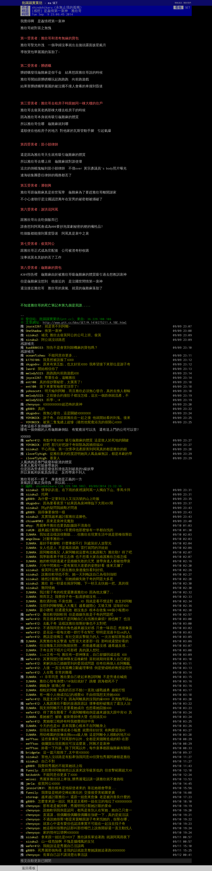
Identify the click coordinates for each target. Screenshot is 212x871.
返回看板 (29, 868)
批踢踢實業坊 (32, 3)
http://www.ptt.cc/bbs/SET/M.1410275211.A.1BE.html (85, 322)
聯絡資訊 (178, 3)
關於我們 (187, 3)
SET (53, 3)
